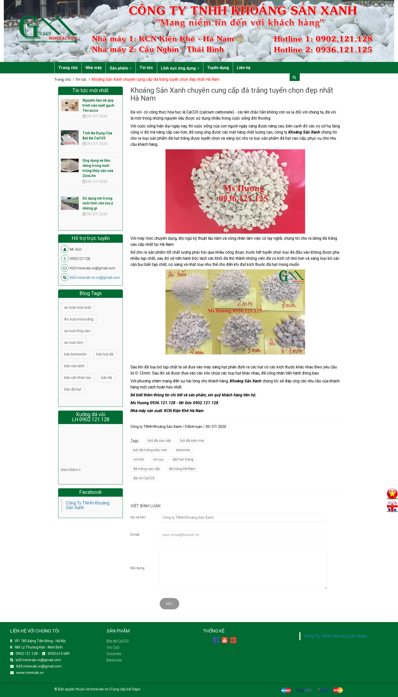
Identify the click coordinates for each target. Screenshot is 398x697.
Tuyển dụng (218, 67)
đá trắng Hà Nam (182, 469)
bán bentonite (75, 354)
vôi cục (158, 459)
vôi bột (138, 459)
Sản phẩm (121, 68)
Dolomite (114, 654)
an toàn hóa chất (77, 307)
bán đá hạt (72, 389)
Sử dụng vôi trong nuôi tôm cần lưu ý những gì (97, 203)
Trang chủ (68, 67)
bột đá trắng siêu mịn (150, 450)
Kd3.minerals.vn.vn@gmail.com (95, 277)
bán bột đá (104, 354)
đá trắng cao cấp (146, 469)
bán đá (106, 378)
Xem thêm (71, 470)
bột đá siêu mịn (192, 441)
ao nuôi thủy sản (77, 331)
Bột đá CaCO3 (118, 641)
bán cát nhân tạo (77, 378)
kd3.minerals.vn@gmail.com (38, 660)
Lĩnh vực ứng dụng (180, 68)
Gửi (169, 604)
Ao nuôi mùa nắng (78, 319)
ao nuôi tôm (73, 343)
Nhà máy (94, 67)
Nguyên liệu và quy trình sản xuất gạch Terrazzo (98, 105)
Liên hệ (244, 67)
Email (134, 534)
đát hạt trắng (183, 459)
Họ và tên (137, 517)
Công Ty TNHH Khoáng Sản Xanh (87, 505)
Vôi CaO (113, 647)
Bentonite (114, 660)
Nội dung (137, 568)
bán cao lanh (74, 366)
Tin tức (146, 67)
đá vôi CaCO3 (144, 478)
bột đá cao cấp (159, 441)
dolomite (183, 450)
